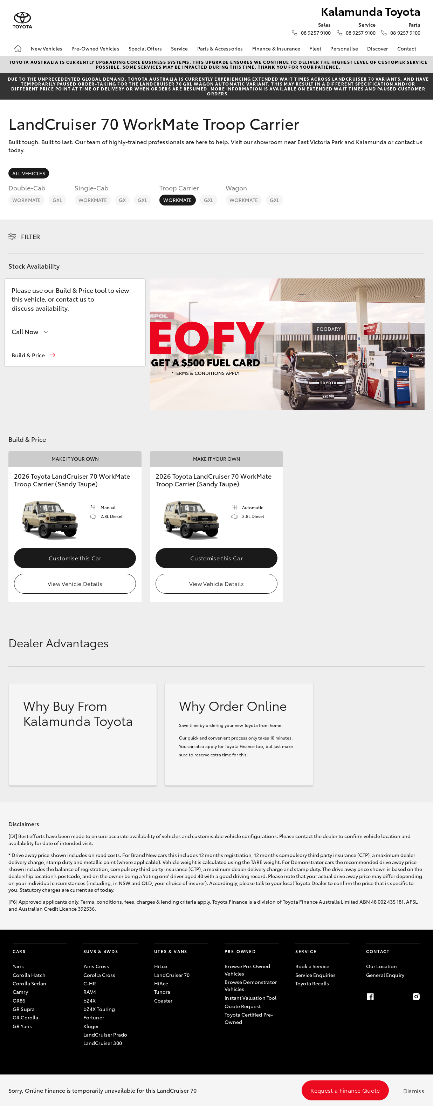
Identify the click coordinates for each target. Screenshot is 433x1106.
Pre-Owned (240, 951)
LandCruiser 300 (102, 1042)
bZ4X (89, 1000)
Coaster (163, 1000)
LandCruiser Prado (105, 1034)
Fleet (315, 48)
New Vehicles (46, 48)
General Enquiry (385, 974)
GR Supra (24, 1008)
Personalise (344, 48)
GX (122, 199)
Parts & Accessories (220, 48)
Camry (20, 991)
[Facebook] (370, 996)
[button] (33, 355)
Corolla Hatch (29, 974)
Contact (406, 48)
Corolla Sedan (29, 983)
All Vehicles (28, 173)
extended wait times (335, 89)
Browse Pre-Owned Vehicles (247, 970)
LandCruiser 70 (172, 974)
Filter (30, 236)
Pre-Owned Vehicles (95, 48)
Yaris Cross (96, 966)
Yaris (18, 966)
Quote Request (243, 1006)
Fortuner (93, 1017)
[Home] (18, 48)
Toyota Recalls (312, 983)
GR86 (19, 1000)
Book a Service (312, 966)
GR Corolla (25, 1017)
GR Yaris (22, 1026)
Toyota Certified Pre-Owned (249, 1018)
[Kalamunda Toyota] (22, 20)
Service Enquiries (315, 974)
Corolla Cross (99, 974)
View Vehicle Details (75, 583)
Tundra (162, 991)
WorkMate (26, 199)
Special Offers (145, 48)
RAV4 (89, 991)
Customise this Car (75, 558)
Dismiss (413, 1090)
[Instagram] (416, 996)
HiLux (161, 966)
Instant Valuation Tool (250, 997)
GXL (57, 199)
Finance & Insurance (276, 48)
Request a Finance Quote (345, 1090)
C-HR (89, 983)
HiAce (161, 983)
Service (179, 48)
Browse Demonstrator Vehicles (251, 985)
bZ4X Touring (99, 1008)
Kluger (91, 1026)
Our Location (381, 966)
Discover (377, 48)
